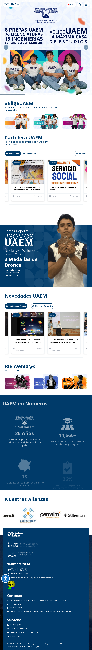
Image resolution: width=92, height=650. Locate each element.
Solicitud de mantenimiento (19, 628)
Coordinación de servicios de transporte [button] (24, 632)
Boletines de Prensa (16, 306)
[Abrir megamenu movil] (86, 4)
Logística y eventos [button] (17, 636)
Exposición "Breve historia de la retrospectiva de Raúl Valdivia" (27, 188)
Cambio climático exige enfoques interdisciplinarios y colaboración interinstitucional (27, 341)
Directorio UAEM (16, 608)
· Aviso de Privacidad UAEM (16, 647)
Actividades (12, 153)
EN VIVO (72, 4)
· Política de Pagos (32, 647)
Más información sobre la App (17, 573)
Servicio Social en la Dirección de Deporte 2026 (63, 188)
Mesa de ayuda (15, 625)
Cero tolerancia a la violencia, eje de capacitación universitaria (63, 341)
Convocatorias (30, 153)
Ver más (81, 153)
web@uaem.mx (66, 611)
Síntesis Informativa (42, 306)
